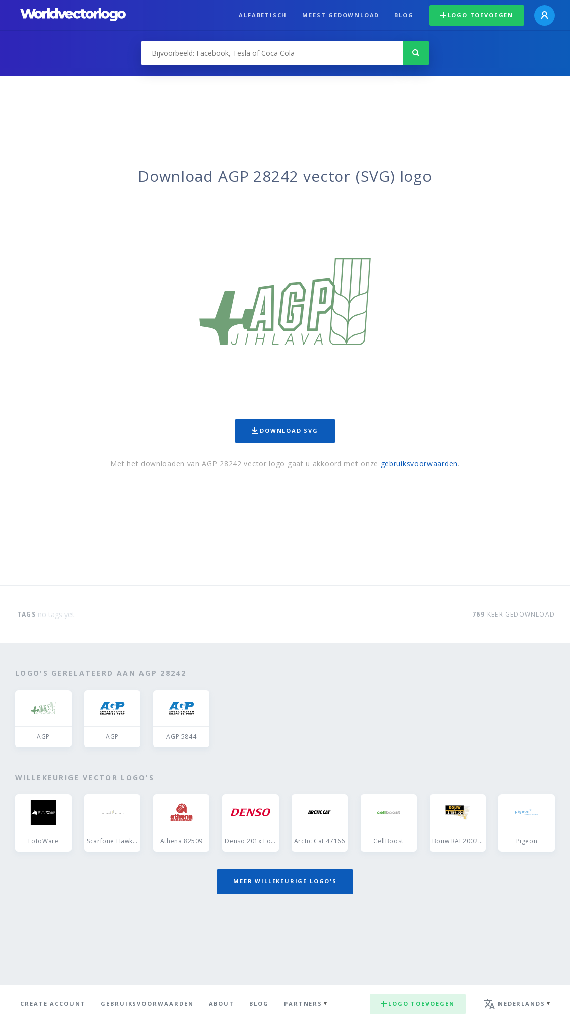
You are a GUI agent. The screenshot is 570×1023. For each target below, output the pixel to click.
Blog (403, 15)
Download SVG (285, 430)
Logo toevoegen (476, 15)
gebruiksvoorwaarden (419, 463)
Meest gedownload (340, 15)
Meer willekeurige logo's (285, 881)
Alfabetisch (263, 15)
